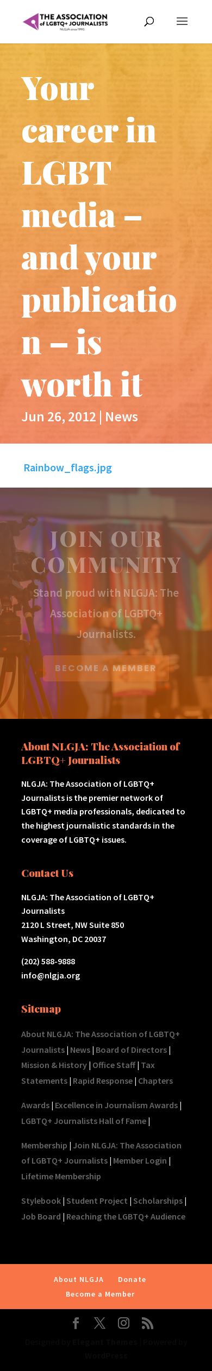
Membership (44, 1145)
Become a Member (100, 1294)
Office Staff (113, 1064)
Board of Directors (131, 1049)
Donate (132, 1279)
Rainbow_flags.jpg (67, 467)
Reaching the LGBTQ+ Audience (125, 1216)
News (121, 416)
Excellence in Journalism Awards (116, 1105)
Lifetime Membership (61, 1176)
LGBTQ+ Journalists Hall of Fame (83, 1120)
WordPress (106, 1355)
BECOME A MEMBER (106, 668)
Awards (35, 1105)
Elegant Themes (105, 1341)
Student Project (97, 1200)
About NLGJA (79, 1279)
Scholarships (158, 1200)
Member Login (140, 1160)
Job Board (41, 1216)
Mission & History (54, 1064)
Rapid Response (103, 1080)
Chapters (155, 1080)
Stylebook (41, 1200)
